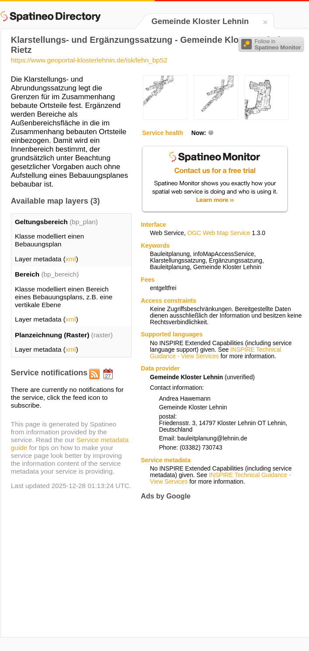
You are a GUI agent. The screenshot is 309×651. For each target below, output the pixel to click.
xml (71, 259)
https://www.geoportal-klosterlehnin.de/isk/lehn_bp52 (89, 60)
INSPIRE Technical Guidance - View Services (215, 353)
